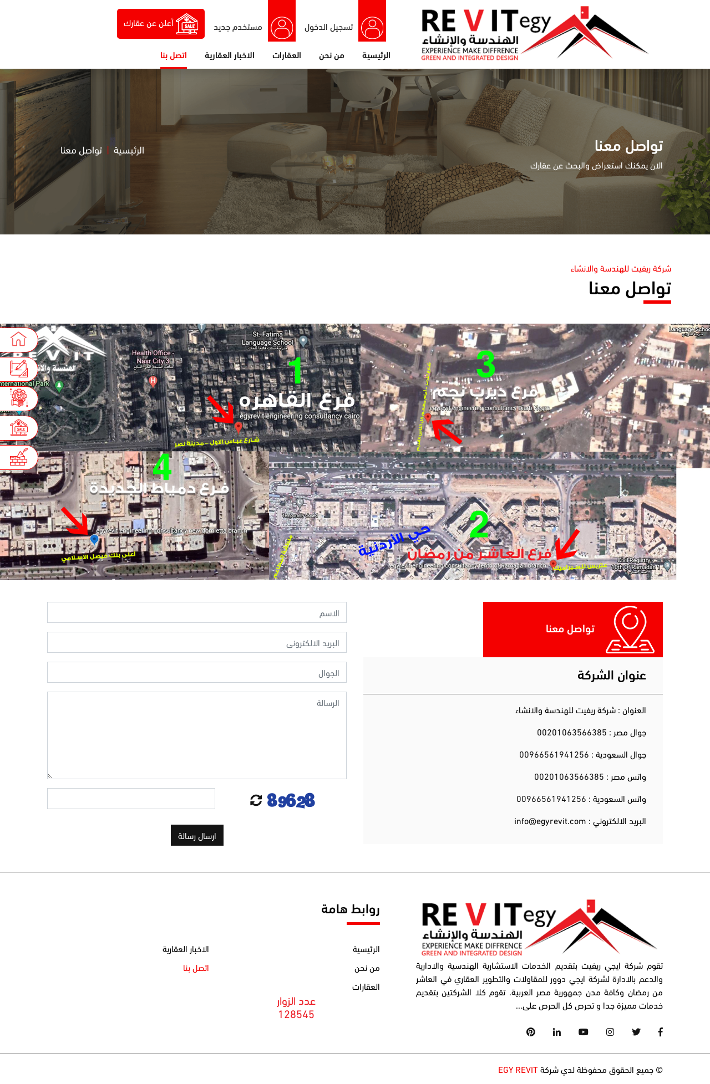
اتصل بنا (173, 54)
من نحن (331, 54)
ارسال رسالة (197, 835)
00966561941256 (554, 753)
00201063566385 (573, 731)
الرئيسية (376, 54)
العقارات (286, 54)
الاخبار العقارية (230, 54)
